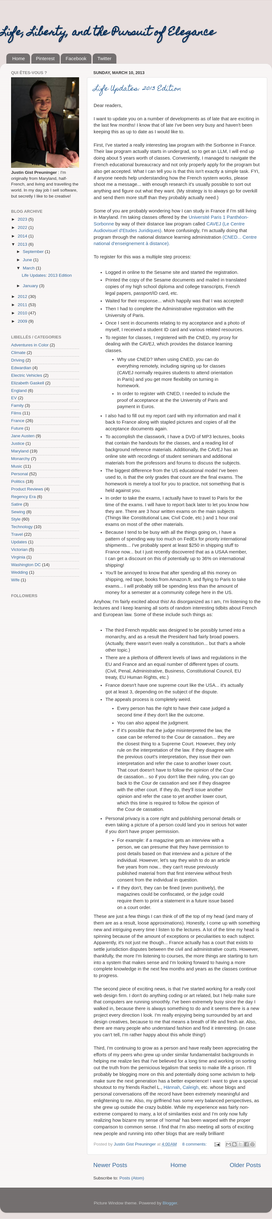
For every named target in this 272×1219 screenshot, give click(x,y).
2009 (23, 321)
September (34, 251)
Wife (15, 580)
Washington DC (26, 564)
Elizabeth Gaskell (27, 383)
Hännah (172, 1087)
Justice (17, 443)
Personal (19, 473)
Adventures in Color (30, 345)
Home (18, 58)
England (19, 390)
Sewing (18, 511)
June (28, 259)
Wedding (19, 572)
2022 (23, 227)
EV (14, 397)
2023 (23, 219)
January (31, 285)
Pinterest (45, 58)
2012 (23, 296)
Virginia (18, 557)
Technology (22, 526)
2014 (23, 236)
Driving (17, 360)
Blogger (170, 1203)
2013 (23, 244)
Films (16, 413)
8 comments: (195, 1144)
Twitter (104, 58)
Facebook (75, 58)
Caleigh (190, 1087)
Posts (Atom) (132, 1178)
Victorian (19, 549)
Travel (17, 534)
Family (17, 405)
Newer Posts (110, 1165)
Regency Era (23, 496)
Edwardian (21, 367)
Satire (16, 504)
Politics (18, 481)
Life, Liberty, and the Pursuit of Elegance (107, 33)
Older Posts (245, 1165)
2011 (23, 304)
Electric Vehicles (26, 375)
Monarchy (20, 458)
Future (17, 428)
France (17, 420)
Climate (18, 352)
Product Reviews (27, 489)
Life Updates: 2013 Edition (138, 89)
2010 (23, 313)
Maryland (20, 451)
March (29, 268)
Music (16, 466)
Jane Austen (22, 435)
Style (16, 519)
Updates (19, 542)
